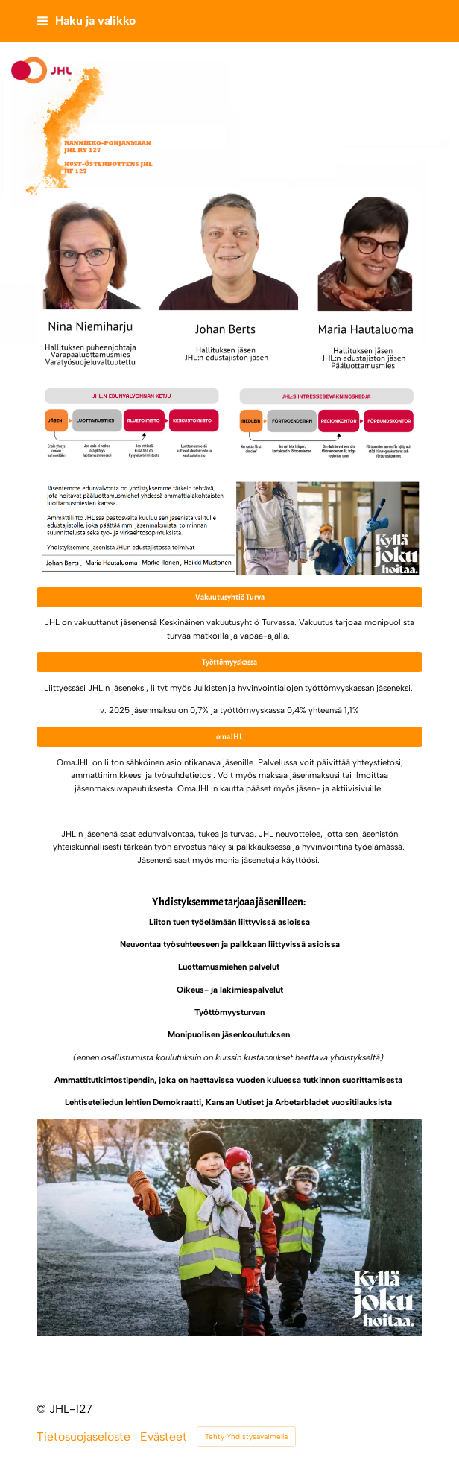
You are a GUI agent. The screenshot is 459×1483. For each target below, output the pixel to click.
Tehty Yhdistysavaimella (246, 1436)
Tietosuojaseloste (83, 1437)
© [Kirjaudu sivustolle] (43, 1409)
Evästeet (163, 1437)
